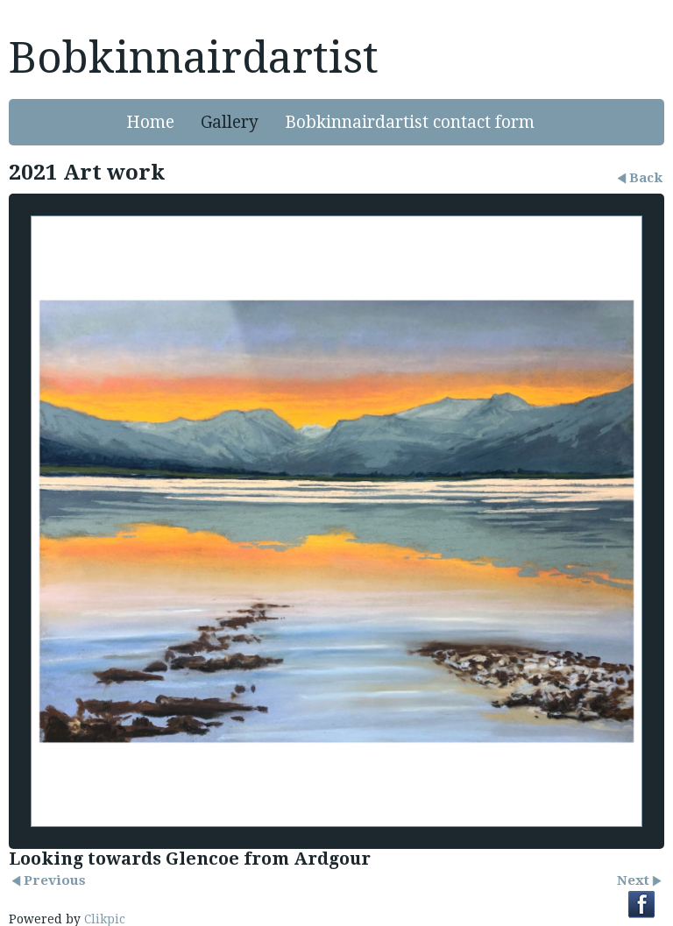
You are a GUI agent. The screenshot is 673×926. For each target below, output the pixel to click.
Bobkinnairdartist (194, 57)
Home (150, 122)
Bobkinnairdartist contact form (410, 122)
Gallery (230, 122)
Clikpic (104, 919)
